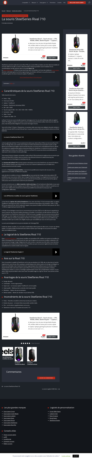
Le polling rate (7, 439)
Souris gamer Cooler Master (11, 414)
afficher (11, 83)
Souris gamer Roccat (9, 420)
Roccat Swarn (53, 418)
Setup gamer (43, 3)
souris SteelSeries (8, 70)
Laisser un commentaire (46, 378)
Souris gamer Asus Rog (10, 425)
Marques (34, 3)
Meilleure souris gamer (76, 3)
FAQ (64, 3)
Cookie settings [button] (66, 456)
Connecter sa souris (9, 441)
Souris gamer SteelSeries (10, 423)
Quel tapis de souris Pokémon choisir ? (77, 164)
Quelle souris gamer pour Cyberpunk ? (77, 168)
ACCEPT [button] (76, 456)
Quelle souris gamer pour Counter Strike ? (76, 178)
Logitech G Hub (54, 414)
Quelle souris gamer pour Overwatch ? (77, 174)
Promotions (52, 3)
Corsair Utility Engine (55, 411)
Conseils (59, 3)
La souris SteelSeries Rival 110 (11, 386)
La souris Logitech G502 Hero (51, 389)
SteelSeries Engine (55, 420)
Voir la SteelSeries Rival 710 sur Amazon (31, 77)
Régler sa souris (8, 444)
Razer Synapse (54, 416)
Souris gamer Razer (9, 418)
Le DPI (5, 437)
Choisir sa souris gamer (10, 435)
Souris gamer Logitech (9, 416)
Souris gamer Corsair (9, 411)
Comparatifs (25, 3)
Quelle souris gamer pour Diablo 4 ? (77, 171)
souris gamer (55, 70)
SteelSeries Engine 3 (10, 238)
